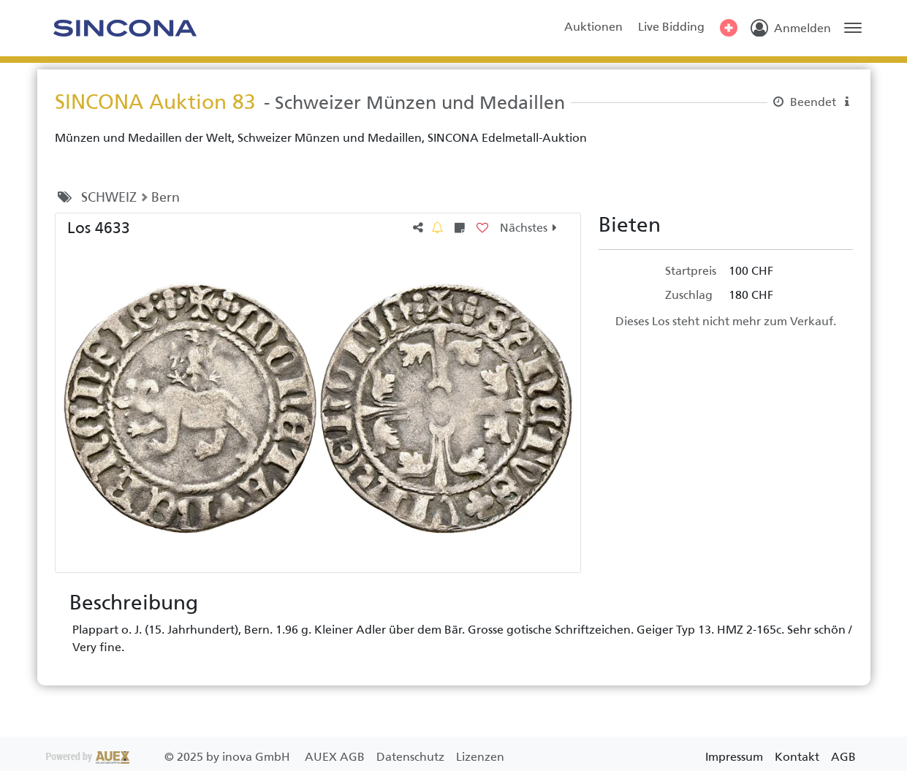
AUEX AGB (336, 757)
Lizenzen (480, 757)
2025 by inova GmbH (169, 757)
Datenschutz (411, 757)
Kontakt (797, 757)
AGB (843, 757)
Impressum (734, 757)
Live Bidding (671, 27)
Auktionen (593, 27)
